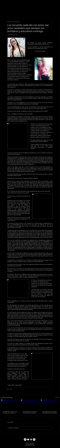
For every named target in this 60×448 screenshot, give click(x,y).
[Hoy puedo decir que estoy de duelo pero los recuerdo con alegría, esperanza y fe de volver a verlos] (50, 405)
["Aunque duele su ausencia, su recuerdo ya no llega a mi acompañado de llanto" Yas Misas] (30, 405)
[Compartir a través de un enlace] (11, 389)
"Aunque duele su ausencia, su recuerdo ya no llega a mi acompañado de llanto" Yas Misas (30, 412)
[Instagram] (25, 439)
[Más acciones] (52, 21)
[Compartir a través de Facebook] (8, 389)
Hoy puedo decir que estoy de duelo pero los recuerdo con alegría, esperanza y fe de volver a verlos (49, 412)
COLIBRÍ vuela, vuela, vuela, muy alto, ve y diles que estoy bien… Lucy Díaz (10, 412)
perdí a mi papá (18, 384)
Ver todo (57, 397)
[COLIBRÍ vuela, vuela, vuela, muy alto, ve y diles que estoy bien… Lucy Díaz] (10, 405)
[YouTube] (28, 439)
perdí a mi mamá (11, 384)
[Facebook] (34, 439)
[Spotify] (31, 439)
